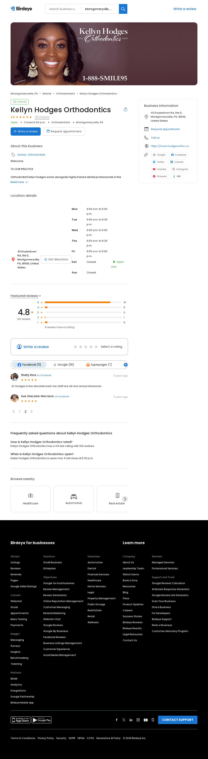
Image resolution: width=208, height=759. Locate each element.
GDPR (72, 738)
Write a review (184, 9)
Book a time (130, 580)
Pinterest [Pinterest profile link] (160, 176)
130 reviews (42, 117)
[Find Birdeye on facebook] (116, 719)
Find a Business (161, 607)
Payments (17, 625)
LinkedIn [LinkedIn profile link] (177, 162)
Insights (16, 651)
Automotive (95, 562)
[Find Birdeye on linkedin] (131, 719)
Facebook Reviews (54, 637)
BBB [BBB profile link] (176, 176)
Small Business (52, 562)
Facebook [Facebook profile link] (178, 154)
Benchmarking (19, 657)
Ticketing (16, 663)
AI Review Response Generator (170, 589)
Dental (47, 93)
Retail (91, 616)
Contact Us (130, 640)
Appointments (20, 613)
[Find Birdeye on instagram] (138, 719)
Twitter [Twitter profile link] (158, 162)
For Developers (161, 613)
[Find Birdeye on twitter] (123, 719)
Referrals (16, 574)
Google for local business (58, 583)
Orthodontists (65, 93)
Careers (128, 610)
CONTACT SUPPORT (177, 719)
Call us (155, 138)
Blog (125, 592)
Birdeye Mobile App (22, 702)
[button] (13, 411)
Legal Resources (133, 634)
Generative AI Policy (108, 738)
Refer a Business (162, 625)
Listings (15, 562)
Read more (19, 182)
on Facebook (44, 375)
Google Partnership (22, 696)
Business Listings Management (62, 643)
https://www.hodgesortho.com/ (171, 146)
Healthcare (94, 580)
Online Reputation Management (63, 601)
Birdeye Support (161, 619)
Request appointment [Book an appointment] (64, 131)
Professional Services (165, 568)
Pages (14, 580)
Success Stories (132, 616)
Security (61, 738)
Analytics (16, 684)
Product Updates (133, 604)
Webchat (16, 601)
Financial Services (98, 574)
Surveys (15, 645)
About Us (128, 562)
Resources (129, 586)
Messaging (17, 639)
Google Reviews (53, 625)
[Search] (123, 9)
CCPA (90, 738)
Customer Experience (56, 649)
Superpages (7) (98, 365)
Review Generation (55, 595)
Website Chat (52, 619)
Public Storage (96, 604)
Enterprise (49, 568)
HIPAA (81, 738)
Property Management (102, 598)
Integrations (18, 690)
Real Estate (95, 610)
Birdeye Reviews (133, 622)
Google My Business (55, 631)
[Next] (125, 499)
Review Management (56, 589)
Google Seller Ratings (24, 586)
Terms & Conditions (23, 738)
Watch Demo (131, 574)
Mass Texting (19, 619)
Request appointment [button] (165, 129)
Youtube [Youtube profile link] (159, 169)
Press (126, 598)
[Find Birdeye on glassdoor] (153, 719)
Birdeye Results (132, 628)
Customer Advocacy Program (170, 631)
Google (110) (63, 365)
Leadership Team (133, 568)
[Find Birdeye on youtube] (146, 719)
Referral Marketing (54, 613)
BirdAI (14, 678)
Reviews (16, 568)
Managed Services (163, 562)
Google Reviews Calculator (168, 583)
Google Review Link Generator (170, 595)
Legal (91, 592)
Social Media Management (59, 655)
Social (14, 607)
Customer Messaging (56, 607)
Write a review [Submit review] (26, 131)
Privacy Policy (46, 738)
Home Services (97, 586)
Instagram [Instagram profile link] (180, 169)
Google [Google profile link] (159, 154)
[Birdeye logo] (22, 9)
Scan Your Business (164, 601)
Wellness (93, 622)
